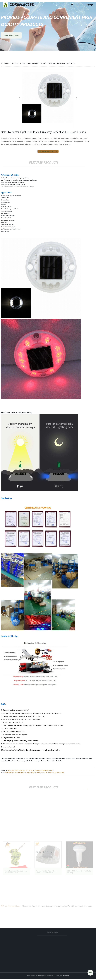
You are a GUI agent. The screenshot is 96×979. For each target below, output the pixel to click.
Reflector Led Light (33, 761)
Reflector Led (49, 758)
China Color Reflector (54, 761)
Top (90, 972)
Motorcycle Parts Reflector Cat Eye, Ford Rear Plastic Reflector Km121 (30, 770)
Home (6, 63)
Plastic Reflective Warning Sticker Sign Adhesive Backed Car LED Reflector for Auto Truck (34, 772)
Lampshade (40, 758)
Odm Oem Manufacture (80, 758)
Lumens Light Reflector (63, 758)
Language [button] (89, 5)
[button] (72, 4)
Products (15, 63)
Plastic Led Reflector (8, 758)
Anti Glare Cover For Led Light (15, 761)
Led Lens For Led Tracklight (26, 758)
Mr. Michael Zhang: (11, 909)
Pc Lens (44, 761)
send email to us (48, 151)
